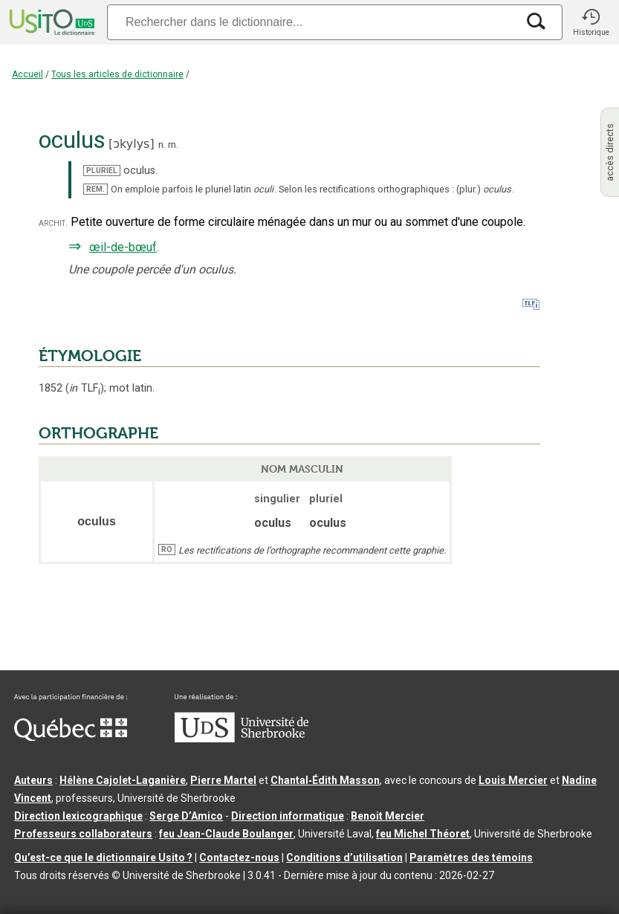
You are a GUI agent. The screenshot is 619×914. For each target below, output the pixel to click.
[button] (590, 22)
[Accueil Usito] (50, 22)
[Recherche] (312, 22)
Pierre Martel (223, 780)
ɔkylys (131, 144)
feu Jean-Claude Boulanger (226, 834)
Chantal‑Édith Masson (325, 780)
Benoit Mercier (387, 816)
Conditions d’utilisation (344, 857)
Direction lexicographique (78, 816)
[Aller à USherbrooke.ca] (241, 739)
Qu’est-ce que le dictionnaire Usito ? (103, 857)
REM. (95, 189)
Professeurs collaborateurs (83, 834)
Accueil (27, 74)
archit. (53, 222)
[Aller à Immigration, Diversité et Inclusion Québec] (70, 737)
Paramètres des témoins (471, 857)
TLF (84, 388)
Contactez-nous (239, 857)
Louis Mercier (513, 780)
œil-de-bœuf (123, 247)
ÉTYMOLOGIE (90, 356)
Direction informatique (287, 816)
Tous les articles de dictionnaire (117, 74)
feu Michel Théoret (423, 834)
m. (173, 144)
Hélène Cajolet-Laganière (122, 780)
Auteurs (33, 780)
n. (162, 144)
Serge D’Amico (186, 816)
